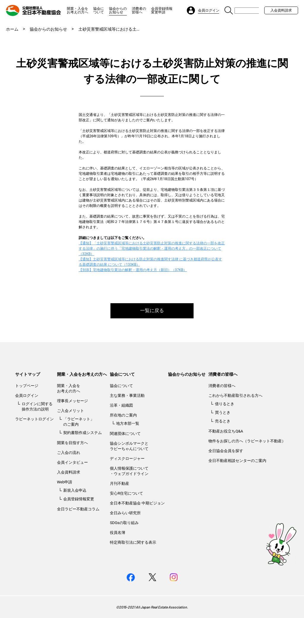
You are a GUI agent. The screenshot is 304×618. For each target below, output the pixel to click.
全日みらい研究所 (125, 513)
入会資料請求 (281, 10)
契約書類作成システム (82, 432)
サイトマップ (27, 374)
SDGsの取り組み (124, 522)
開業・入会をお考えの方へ (77, 10)
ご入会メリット (70, 410)
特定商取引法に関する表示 (133, 542)
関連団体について (125, 433)
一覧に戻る (152, 310)
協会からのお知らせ (118, 10)
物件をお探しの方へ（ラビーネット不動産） (247, 441)
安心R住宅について (126, 493)
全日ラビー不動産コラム (78, 509)
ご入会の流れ (68, 452)
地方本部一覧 (127, 423)
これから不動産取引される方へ (235, 395)
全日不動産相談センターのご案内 (237, 460)
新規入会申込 (74, 490)
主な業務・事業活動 (127, 395)
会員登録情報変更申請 (161, 10)
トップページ (26, 385)
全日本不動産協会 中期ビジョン (137, 503)
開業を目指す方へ (72, 443)
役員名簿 (117, 532)
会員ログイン (26, 395)
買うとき (222, 412)
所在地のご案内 (123, 415)
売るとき (222, 421)
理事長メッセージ (72, 401)
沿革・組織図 (121, 405)
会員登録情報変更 (78, 499)
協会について (98, 10)
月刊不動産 (119, 483)
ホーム (12, 29)
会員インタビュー (72, 462)
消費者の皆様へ (139, 10)
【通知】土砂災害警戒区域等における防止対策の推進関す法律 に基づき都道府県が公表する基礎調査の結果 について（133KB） (150, 262)
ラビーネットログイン (34, 419)
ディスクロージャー (127, 458)
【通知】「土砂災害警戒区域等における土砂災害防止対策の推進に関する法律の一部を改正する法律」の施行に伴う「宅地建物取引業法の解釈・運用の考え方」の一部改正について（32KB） (152, 248)
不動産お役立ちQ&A (225, 431)
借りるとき (224, 404)
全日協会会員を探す (225, 451)
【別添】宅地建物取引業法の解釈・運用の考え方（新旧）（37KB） (133, 270)
